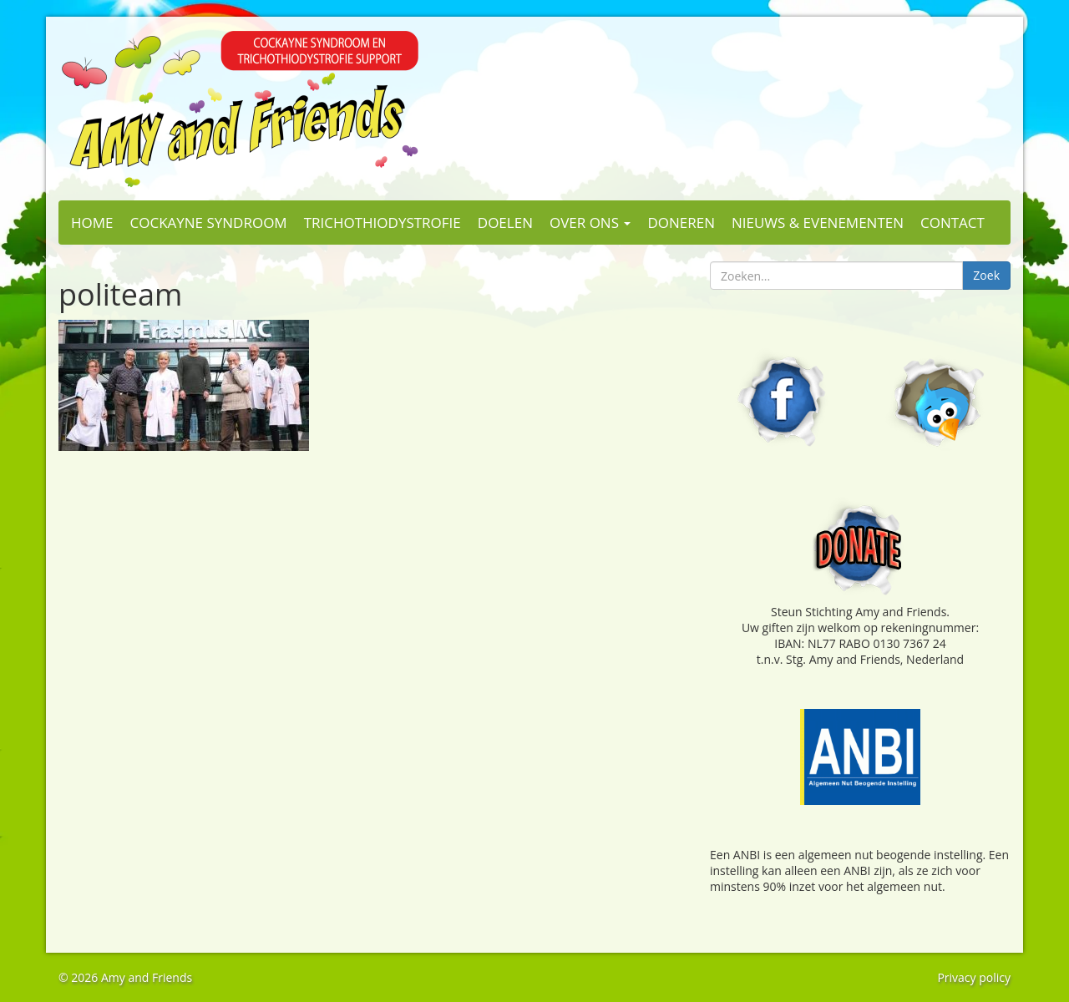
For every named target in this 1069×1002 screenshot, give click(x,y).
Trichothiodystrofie (382, 222)
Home (92, 222)
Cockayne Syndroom (208, 222)
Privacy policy (974, 977)
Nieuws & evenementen (818, 222)
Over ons (590, 222)
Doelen (505, 222)
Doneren (681, 222)
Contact (952, 222)
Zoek (986, 275)
